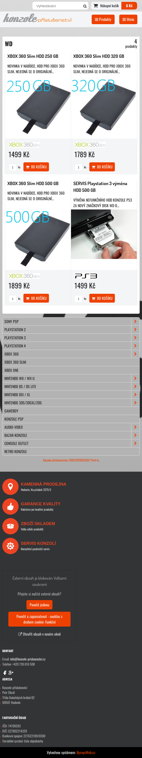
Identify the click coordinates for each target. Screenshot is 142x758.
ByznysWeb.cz (86, 752)
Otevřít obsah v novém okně (39, 634)
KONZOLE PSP (13, 419)
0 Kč (129, 5)
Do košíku (36, 167)
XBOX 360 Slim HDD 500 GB (32, 183)
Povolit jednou (39, 605)
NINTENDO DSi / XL (71, 395)
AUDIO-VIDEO (71, 427)
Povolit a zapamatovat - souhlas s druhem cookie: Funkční (39, 619)
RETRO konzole (15, 451)
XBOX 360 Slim (15, 362)
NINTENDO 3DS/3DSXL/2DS (71, 403)
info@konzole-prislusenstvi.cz (27, 659)
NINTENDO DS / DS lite (71, 386)
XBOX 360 (71, 354)
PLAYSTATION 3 (71, 338)
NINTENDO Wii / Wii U (71, 378)
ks (14, 167)
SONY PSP (71, 321)
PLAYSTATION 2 (71, 329)
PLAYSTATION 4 (71, 346)
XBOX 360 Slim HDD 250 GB (32, 56)
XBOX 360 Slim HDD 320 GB (98, 56)
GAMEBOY (11, 411)
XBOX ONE (11, 370)
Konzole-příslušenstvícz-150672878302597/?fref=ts (71, 460)
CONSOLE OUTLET (71, 443)
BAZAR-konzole (71, 435)
